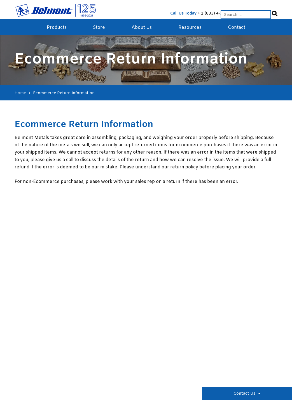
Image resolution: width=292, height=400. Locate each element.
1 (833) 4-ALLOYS (218, 13)
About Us (142, 27)
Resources (190, 27)
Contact (236, 27)
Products (57, 27)
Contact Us (244, 393)
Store (99, 27)
